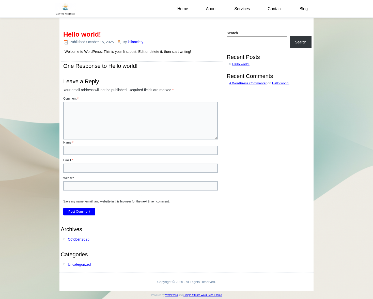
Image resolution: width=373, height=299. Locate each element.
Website (68, 178)
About (211, 9)
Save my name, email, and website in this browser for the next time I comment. (116, 201)
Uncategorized (79, 264)
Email (68, 160)
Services (242, 9)
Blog (304, 9)
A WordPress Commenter (248, 83)
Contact (275, 9)
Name (68, 142)
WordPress (171, 295)
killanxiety (135, 42)
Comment (71, 98)
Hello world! (241, 64)
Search (232, 33)
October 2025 (78, 239)
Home (182, 9)
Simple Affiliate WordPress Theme (202, 295)
